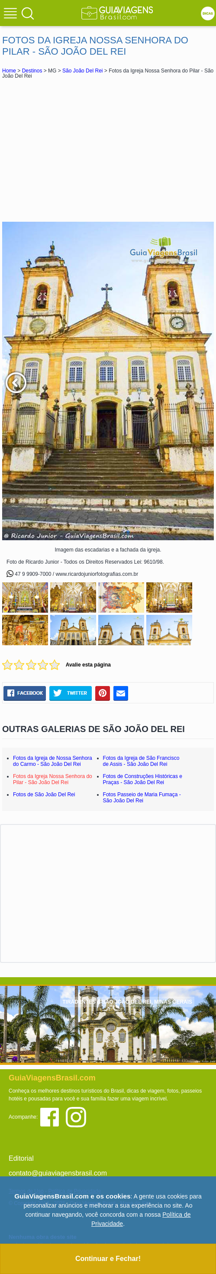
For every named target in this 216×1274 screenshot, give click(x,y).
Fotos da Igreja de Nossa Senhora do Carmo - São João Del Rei (52, 761)
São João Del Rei (82, 71)
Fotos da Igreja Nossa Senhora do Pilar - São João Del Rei (52, 779)
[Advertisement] (108, 150)
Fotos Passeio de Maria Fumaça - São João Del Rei (142, 797)
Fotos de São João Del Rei (44, 794)
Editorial (21, 1158)
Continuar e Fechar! (108, 1258)
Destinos (32, 71)
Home (9, 71)
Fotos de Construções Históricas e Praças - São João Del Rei (142, 779)
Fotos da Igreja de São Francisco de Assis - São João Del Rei (141, 761)
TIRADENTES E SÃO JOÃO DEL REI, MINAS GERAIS (127, 1002)
